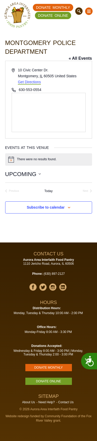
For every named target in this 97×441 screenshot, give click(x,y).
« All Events (80, 58)
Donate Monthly (53, 7)
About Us (28, 402)
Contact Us (65, 402)
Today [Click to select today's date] (48, 191)
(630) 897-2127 (54, 274)
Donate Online (53, 15)
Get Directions (29, 82)
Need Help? (46, 402)
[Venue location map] (48, 112)
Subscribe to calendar (45, 207)
